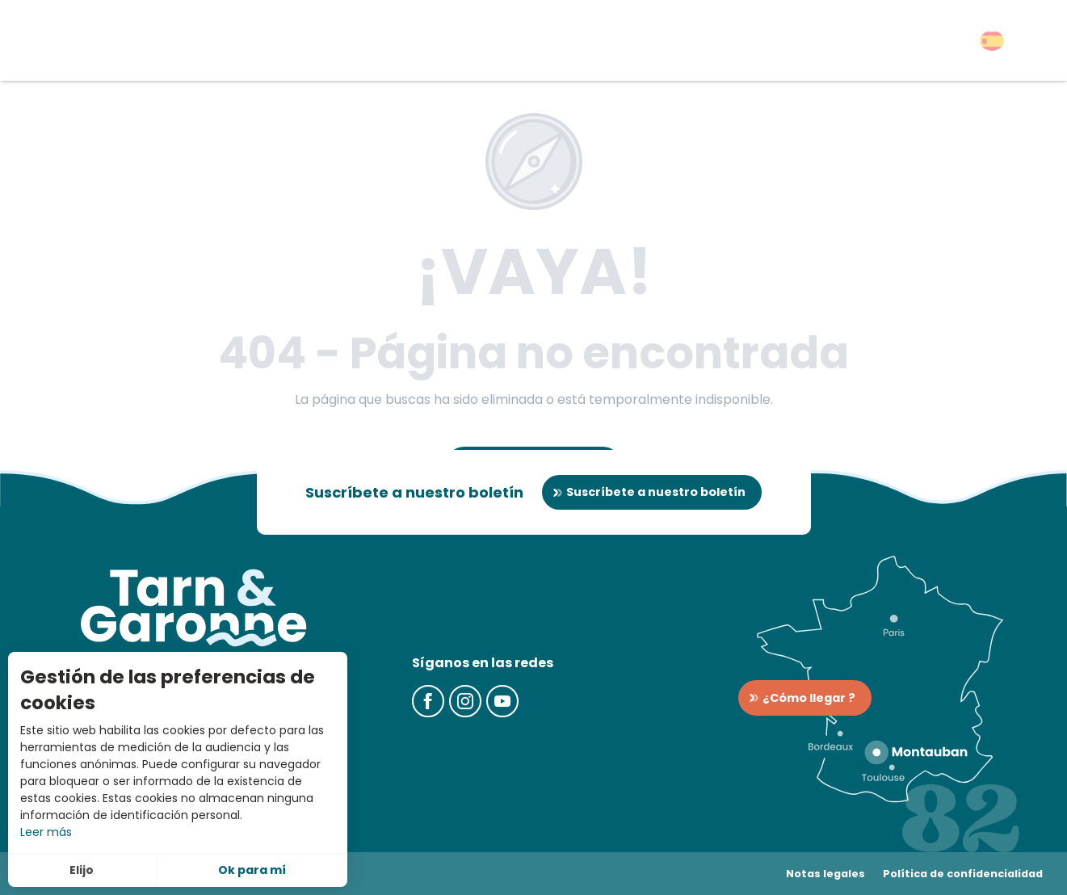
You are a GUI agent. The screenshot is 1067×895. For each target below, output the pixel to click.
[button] (992, 41)
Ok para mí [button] (252, 870)
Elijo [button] (81, 870)
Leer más (46, 832)
